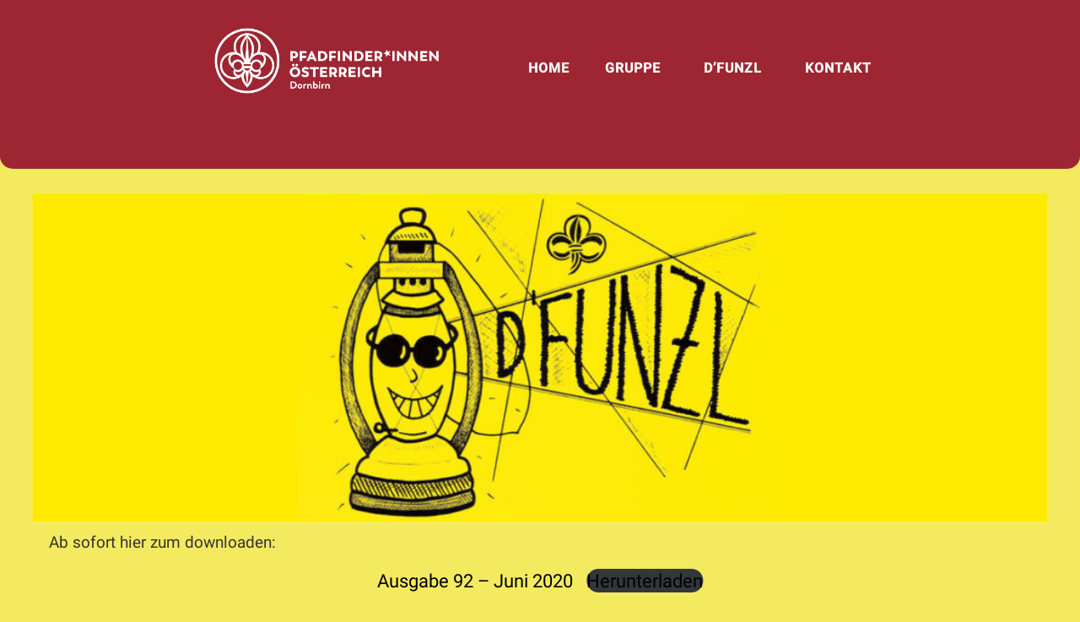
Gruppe (633, 68)
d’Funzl (733, 68)
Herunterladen (644, 581)
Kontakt (838, 68)
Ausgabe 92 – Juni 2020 (475, 581)
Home (549, 68)
